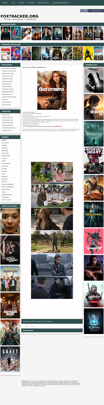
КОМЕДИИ (4, 145)
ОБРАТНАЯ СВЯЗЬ (43, 2)
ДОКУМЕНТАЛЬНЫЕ (7, 194)
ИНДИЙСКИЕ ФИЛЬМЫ (8, 91)
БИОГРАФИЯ (5, 166)
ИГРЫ (13, 2)
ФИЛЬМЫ (21, 2)
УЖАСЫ (4, 161)
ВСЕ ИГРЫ (4, 99)
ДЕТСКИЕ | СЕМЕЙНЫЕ (8, 187)
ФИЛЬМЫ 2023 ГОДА (7, 76)
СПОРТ (3, 174)
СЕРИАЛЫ (31, 2)
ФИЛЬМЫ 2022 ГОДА (7, 78)
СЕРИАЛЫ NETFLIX (7, 130)
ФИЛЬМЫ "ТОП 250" (7, 94)
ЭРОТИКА (4, 181)
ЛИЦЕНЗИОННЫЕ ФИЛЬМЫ (9, 68)
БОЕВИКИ (4, 140)
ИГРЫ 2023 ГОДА (6, 102)
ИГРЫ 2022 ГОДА (6, 104)
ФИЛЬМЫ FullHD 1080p (8, 73)
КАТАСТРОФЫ (5, 142)
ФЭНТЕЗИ (4, 158)
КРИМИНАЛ (5, 176)
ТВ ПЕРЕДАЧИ (5, 197)
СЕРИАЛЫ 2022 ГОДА (7, 120)
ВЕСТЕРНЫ (5, 179)
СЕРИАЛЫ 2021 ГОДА (7, 122)
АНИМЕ (3, 192)
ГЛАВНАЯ (4, 2)
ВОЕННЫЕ (4, 171)
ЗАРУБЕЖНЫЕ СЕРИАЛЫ (8, 128)
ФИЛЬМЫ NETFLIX (6, 84)
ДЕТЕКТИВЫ (5, 150)
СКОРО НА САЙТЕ (6, 199)
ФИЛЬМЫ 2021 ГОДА (7, 81)
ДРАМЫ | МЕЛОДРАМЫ (7, 184)
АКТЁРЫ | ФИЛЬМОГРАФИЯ (9, 97)
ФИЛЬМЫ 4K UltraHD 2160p (9, 71)
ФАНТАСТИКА (5, 153)
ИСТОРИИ (4, 168)
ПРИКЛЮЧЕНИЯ (6, 155)
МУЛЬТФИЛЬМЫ (6, 189)
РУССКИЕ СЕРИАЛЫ (7, 125)
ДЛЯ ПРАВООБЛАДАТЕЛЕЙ (60, 2)
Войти (85, 10)
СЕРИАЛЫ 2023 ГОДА (7, 117)
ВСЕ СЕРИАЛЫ (6, 115)
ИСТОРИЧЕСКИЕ (6, 163)
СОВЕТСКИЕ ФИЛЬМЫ (8, 89)
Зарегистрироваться (96, 10)
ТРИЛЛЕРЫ (5, 148)
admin (32, 326)
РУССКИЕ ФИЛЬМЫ (7, 86)
